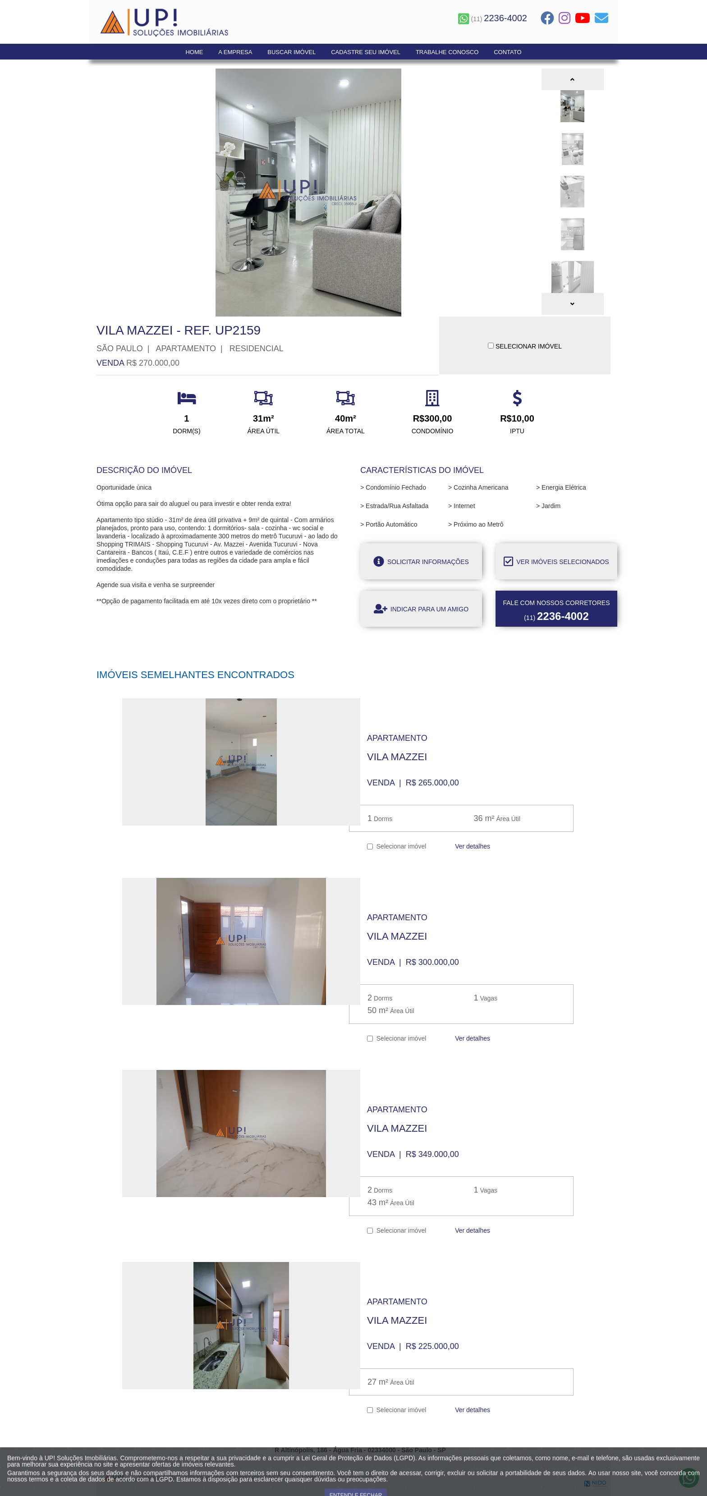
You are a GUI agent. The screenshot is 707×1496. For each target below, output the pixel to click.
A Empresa (235, 52)
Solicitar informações (421, 561)
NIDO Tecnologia (595, 1483)
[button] (573, 79)
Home (194, 52)
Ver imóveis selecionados (556, 561)
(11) (492, 19)
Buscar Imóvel (291, 52)
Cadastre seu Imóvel (365, 52)
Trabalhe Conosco (447, 52)
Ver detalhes (471, 846)
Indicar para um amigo (421, 608)
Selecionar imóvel (396, 846)
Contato (507, 52)
